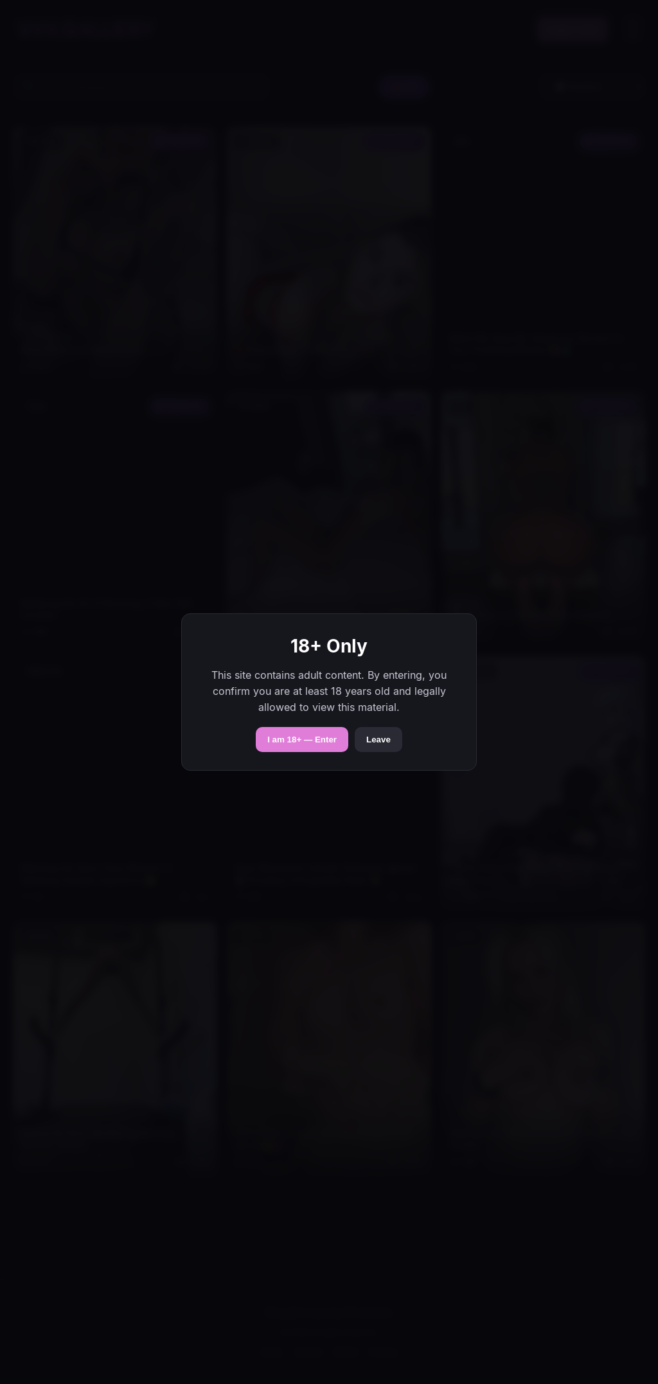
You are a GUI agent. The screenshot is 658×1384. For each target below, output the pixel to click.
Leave (378, 739)
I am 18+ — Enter (302, 739)
